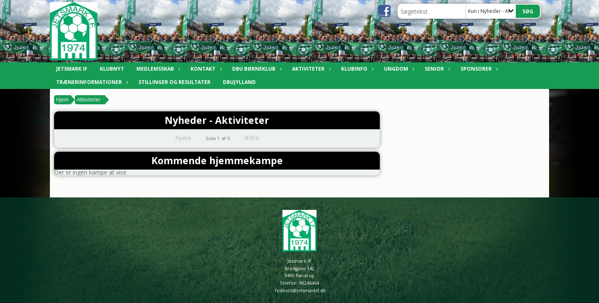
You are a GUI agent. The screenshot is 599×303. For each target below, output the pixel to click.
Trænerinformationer (91, 82)
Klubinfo (356, 68)
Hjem (62, 99)
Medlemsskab (157, 68)
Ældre (257, 138)
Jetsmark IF (71, 68)
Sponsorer (478, 68)
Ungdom (398, 68)
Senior (436, 68)
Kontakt (205, 68)
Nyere (178, 138)
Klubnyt (112, 68)
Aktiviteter (310, 68)
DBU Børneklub (256, 68)
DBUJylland (239, 82)
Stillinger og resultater (174, 82)
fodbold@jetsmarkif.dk (300, 290)
